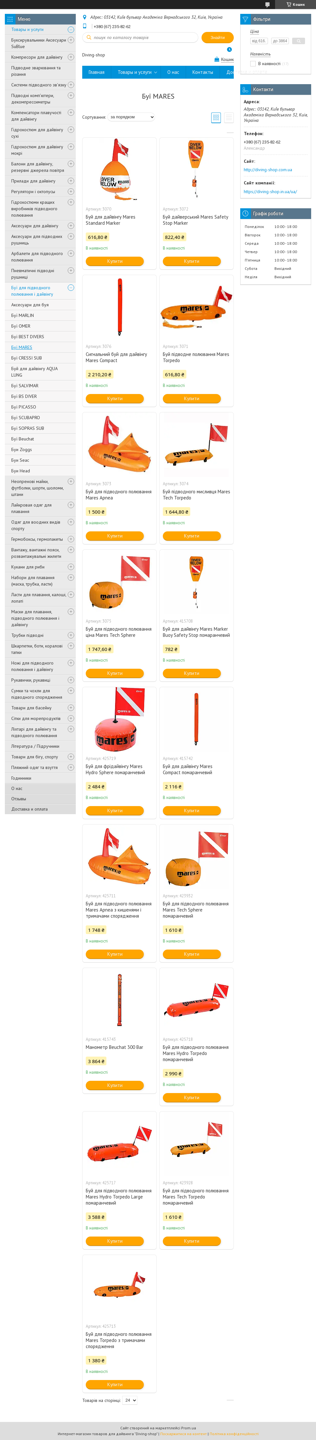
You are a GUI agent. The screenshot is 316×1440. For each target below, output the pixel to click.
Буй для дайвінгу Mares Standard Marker (110, 220)
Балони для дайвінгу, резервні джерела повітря (37, 167)
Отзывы (18, 799)
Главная (96, 72)
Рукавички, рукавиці (30, 680)
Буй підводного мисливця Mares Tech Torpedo (196, 494)
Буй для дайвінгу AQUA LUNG (34, 372)
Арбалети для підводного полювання (37, 257)
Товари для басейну (31, 708)
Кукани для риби (27, 567)
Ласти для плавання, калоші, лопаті (38, 598)
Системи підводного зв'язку (38, 85)
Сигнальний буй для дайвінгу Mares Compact (116, 357)
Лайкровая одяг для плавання (31, 508)
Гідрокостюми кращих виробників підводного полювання (34, 208)
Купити (115, 261)
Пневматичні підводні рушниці (32, 274)
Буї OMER (20, 326)
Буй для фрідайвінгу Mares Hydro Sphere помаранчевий (115, 769)
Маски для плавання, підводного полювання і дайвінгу (35, 618)
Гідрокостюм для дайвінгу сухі (37, 133)
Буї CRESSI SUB (26, 358)
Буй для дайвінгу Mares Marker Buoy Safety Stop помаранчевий (196, 632)
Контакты (203, 72)
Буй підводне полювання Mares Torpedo (196, 357)
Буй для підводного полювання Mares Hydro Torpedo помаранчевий (196, 1053)
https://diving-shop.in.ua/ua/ (270, 191)
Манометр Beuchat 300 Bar (114, 1047)
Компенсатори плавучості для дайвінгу (36, 116)
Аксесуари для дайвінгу (34, 226)
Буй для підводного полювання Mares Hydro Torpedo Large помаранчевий (119, 1197)
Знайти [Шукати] (218, 37)
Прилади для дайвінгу (33, 181)
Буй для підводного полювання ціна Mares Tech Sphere (119, 632)
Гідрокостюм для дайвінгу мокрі (37, 150)
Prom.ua (188, 1427)
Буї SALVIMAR (24, 386)
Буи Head (20, 471)
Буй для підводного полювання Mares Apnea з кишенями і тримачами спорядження (119, 910)
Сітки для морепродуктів (36, 718)
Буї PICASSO (23, 407)
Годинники (21, 778)
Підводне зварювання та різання (36, 71)
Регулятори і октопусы (33, 191)
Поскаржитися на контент (183, 1433)
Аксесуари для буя (30, 305)
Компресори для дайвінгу (37, 57)
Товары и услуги (27, 29)
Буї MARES (21, 347)
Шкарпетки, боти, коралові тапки (37, 649)
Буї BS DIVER (24, 396)
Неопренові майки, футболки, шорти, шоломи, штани (37, 487)
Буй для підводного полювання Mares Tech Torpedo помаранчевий (196, 1197)
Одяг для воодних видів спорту (35, 525)
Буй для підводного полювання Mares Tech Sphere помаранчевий (196, 910)
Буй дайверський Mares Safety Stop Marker (195, 220)
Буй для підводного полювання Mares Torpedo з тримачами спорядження (119, 1340)
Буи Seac (20, 460)
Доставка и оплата (29, 809)
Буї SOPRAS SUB (27, 428)
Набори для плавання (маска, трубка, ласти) (32, 581)
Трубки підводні (27, 635)
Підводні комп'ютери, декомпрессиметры (32, 99)
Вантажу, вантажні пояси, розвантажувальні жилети (36, 553)
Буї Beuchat (22, 439)
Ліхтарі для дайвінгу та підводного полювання (34, 732)
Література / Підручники (35, 746)
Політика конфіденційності (234, 1433)
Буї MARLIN (22, 315)
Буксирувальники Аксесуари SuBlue (38, 43)
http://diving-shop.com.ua (268, 170)
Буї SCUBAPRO (25, 417)
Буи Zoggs (21, 449)
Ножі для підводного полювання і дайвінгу (32, 666)
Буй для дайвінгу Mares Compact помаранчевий (187, 769)
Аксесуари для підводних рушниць (36, 239)
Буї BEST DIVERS (27, 337)
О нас (16, 788)
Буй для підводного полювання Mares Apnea (119, 494)
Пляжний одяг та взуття (34, 767)
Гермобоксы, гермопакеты (37, 539)
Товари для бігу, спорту (34, 757)
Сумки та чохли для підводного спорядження (36, 694)
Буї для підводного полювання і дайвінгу (32, 291)
